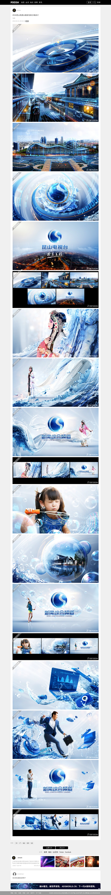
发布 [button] (89, 2)
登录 (98, 2)
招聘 (36, 2)
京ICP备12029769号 (76, 893)
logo (15, 2)
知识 (31, 2)
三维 (16, 843)
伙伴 (28, 893)
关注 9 (61, 848)
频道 (24, 843)
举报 (24, 893)
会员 (27, 2)
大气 (20, 843)
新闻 (28, 843)
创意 (23, 2)
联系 (20, 893)
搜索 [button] (94, 2)
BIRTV (33, 893)
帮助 (12, 893)
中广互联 (38, 893)
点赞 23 (49, 848)
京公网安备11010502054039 (91, 893)
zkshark (19, 10)
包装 (14, 18)
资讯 (40, 2)
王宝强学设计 (20, 874)
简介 (16, 893)
